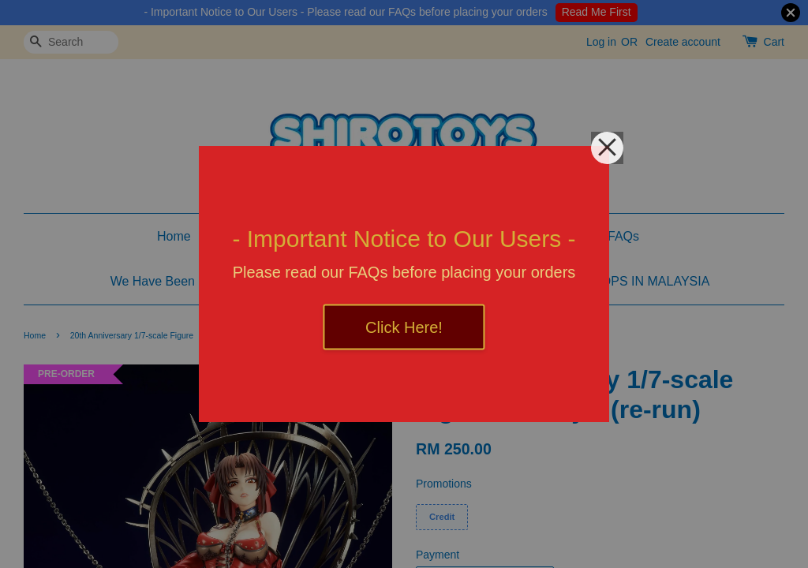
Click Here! (404, 327)
